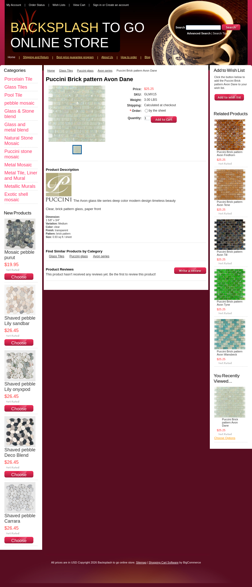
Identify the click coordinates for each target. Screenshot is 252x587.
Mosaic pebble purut (19, 255)
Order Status (37, 4)
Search (180, 27)
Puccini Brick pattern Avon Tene (229, 203)
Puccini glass (85, 70)
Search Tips (220, 33)
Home (51, 70)
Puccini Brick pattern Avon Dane (230, 422)
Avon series (105, 70)
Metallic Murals (19, 186)
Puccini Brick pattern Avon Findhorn (229, 153)
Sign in (97, 4)
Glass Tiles (15, 87)
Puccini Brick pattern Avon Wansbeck (229, 353)
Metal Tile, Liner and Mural (20, 175)
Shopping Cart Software (164, 562)
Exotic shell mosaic (16, 197)
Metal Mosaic (18, 164)
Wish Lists (59, 4)
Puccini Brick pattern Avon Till (229, 253)
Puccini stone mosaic (18, 154)
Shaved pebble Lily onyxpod (19, 386)
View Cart (79, 4)
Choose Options (19, 280)
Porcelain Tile (18, 79)
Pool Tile (13, 95)
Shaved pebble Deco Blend (19, 452)
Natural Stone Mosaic (18, 140)
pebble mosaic (19, 103)
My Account (13, 4)
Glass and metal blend (16, 127)
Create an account (117, 4)
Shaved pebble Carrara (19, 518)
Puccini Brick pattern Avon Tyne (229, 303)
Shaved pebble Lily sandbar (19, 320)
